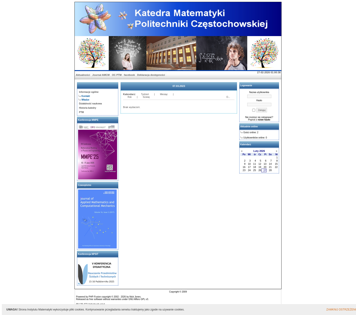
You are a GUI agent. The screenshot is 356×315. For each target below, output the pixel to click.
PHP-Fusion (95, 296)
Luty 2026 (259, 151)
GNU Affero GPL (137, 299)
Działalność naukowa (90, 103)
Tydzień (145, 94)
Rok (130, 97)
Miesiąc (164, 94)
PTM (81, 112)
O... (228, 97)
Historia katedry (87, 108)
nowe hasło (264, 119)
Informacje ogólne (89, 92)
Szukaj (146, 97)
